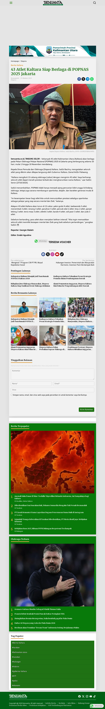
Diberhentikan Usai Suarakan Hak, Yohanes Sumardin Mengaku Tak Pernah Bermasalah (50, 505)
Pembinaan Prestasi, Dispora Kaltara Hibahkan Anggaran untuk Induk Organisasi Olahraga (80, 348)
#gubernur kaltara (19, 671)
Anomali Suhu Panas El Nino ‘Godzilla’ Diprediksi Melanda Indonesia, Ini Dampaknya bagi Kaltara (51, 497)
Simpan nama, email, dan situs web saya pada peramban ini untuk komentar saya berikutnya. (50, 395)
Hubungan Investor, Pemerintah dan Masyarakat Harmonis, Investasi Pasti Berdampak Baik (74, 262)
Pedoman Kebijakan (37, 705)
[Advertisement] (52, 26)
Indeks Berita (50, 703)
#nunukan (16, 657)
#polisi (15, 681)
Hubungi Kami (84, 703)
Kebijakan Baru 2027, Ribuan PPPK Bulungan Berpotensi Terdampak (43, 529)
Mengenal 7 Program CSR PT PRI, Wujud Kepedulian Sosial (31, 262)
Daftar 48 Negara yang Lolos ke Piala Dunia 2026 (34, 623)
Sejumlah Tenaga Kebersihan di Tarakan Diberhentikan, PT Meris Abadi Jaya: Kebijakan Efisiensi (50, 520)
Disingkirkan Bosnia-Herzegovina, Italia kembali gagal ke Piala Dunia (43, 618)
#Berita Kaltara (18, 643)
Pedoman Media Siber (18, 705)
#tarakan (15, 648)
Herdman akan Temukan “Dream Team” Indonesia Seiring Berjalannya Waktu (46, 628)
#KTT (14, 676)
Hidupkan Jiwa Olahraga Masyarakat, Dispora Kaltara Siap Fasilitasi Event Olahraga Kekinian (30, 285)
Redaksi (62, 703)
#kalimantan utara (19, 652)
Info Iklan (71, 703)
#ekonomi (16, 686)
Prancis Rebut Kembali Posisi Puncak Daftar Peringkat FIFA (39, 614)
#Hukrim (15, 667)
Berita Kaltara (17, 65)
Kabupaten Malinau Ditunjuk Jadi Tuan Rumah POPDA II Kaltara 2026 (30, 277)
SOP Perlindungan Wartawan (59, 705)
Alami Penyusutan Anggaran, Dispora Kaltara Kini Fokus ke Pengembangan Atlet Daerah (72, 285)
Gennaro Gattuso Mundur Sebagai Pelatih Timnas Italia (37, 609)
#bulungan (16, 662)
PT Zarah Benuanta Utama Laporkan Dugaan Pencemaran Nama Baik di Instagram (49, 512)
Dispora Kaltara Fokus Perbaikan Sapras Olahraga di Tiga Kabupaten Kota (51, 348)
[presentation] (27, 402)
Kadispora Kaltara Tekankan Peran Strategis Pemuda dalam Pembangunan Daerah (72, 277)
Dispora (13, 80)
